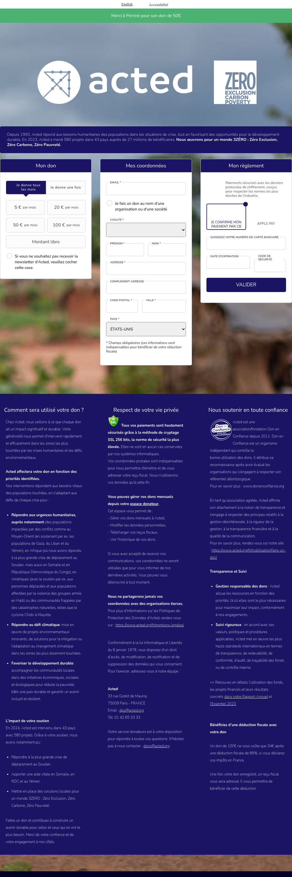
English (127, 4)
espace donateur (144, 504)
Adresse (117, 262)
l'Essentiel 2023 (223, 703)
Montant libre (33, 242)
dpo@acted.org (131, 710)
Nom (156, 243)
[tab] (26, 187)
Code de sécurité (265, 258)
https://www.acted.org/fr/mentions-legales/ (149, 625)
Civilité (116, 220)
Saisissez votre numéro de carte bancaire (244, 237)
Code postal (121, 300)
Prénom (117, 243)
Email (115, 182)
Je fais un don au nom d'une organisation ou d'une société (141, 206)
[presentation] (26, 187)
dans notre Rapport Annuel (246, 696)
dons (147, 746)
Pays (114, 319)
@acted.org (160, 746)
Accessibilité (158, 5)
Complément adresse (127, 281)
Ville (151, 300)
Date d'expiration (224, 256)
